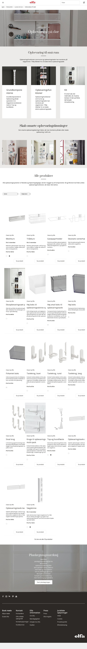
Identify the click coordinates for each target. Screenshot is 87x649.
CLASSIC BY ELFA (19, 7)
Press (45, 613)
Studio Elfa (5, 617)
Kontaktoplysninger (22, 622)
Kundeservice (20, 625)
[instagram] (6, 596)
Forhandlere (20, 613)
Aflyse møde (6, 613)
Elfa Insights (47, 617)
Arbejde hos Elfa (35, 622)
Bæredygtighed (35, 619)
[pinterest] (13, 596)
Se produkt (19, 261)
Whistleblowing (62, 625)
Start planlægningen (43, 582)
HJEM (3, 7)
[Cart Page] (84, 3)
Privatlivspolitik (62, 622)
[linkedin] (10, 596)
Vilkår (59, 616)
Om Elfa (32, 616)
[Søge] (70, 3)
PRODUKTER (9, 7)
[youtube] (16, 596)
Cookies (59, 619)
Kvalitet (32, 625)
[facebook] (3, 596)
